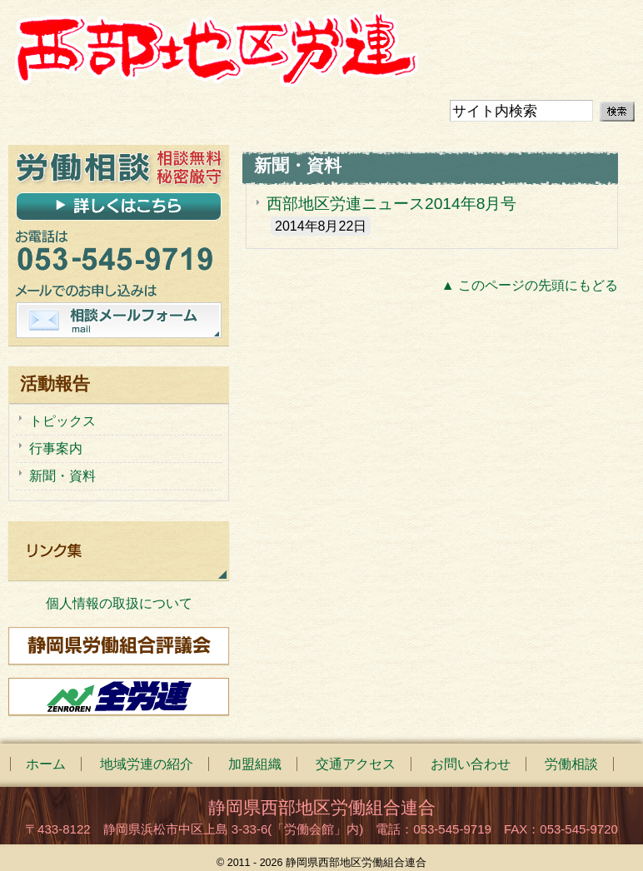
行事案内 (55, 448)
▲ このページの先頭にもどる (529, 285)
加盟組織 (255, 764)
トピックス (62, 421)
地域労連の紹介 (146, 764)
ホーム (46, 764)
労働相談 (571, 764)
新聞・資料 (62, 476)
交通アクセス (356, 764)
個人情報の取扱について (119, 603)
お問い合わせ (471, 764)
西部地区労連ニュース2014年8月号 (391, 203)
